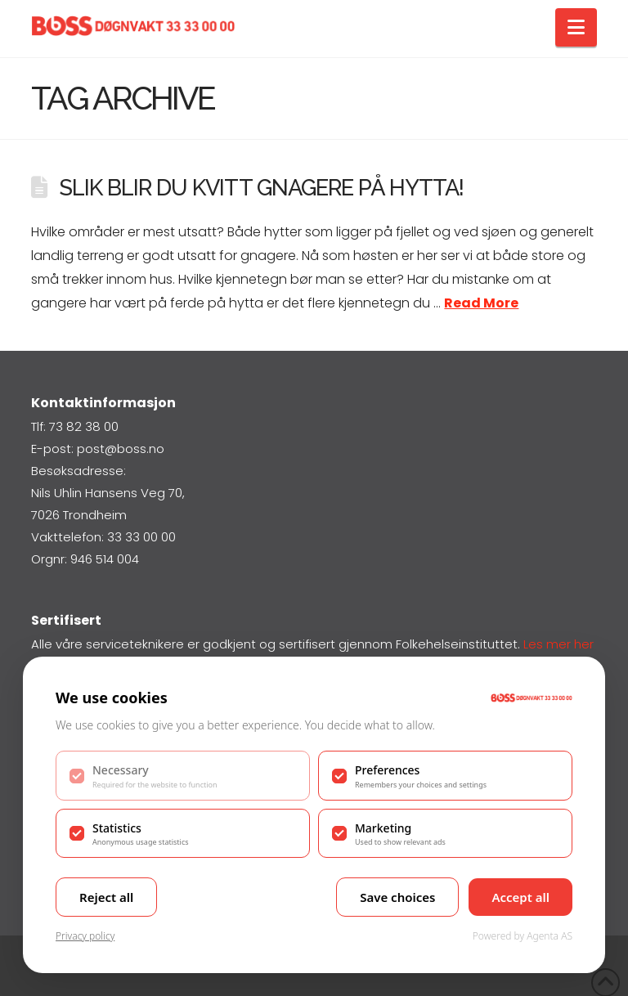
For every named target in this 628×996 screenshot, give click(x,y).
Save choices (397, 897)
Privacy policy (85, 936)
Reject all (106, 897)
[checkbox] (183, 775)
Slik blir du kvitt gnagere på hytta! (261, 187)
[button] (576, 27)
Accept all (520, 897)
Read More (481, 303)
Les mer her (558, 644)
